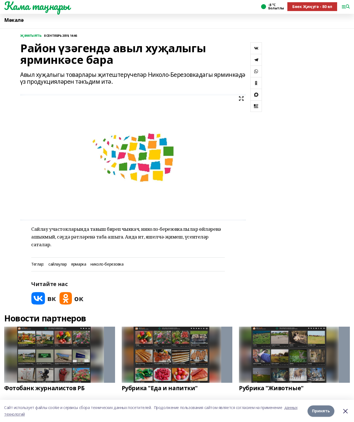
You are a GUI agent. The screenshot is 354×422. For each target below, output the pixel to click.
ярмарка (78, 264)
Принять (321, 410)
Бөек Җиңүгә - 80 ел (312, 6)
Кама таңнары (37, 5)
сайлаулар (57, 264)
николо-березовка (106, 264)
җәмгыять (31, 35)
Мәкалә (14, 20)
